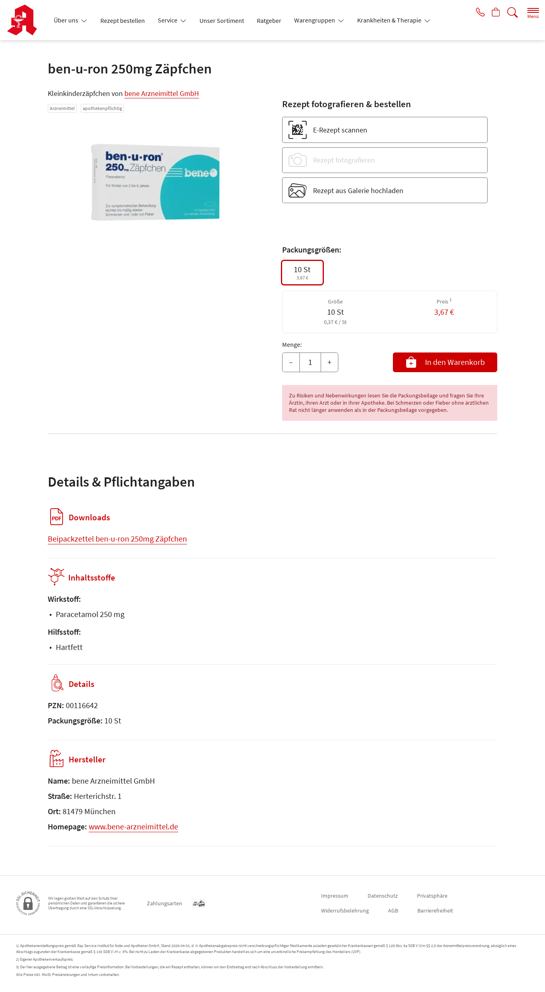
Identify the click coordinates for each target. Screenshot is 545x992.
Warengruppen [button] (315, 20)
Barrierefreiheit (435, 910)
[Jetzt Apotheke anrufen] (477, 13)
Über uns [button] (66, 20)
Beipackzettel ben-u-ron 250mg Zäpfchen (117, 539)
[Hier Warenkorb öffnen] (495, 13)
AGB (393, 910)
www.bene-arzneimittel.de (133, 826)
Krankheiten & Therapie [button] (390, 20)
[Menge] (310, 362)
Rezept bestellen (122, 20)
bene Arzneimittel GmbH (161, 93)
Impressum (334, 895)
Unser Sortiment (221, 20)
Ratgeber (269, 20)
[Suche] (512, 12)
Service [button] (168, 20)
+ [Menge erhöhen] (329, 362)
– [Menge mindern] (291, 362)
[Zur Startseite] (25, 20)
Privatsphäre (432, 895)
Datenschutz (383, 895)
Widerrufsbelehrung (345, 910)
